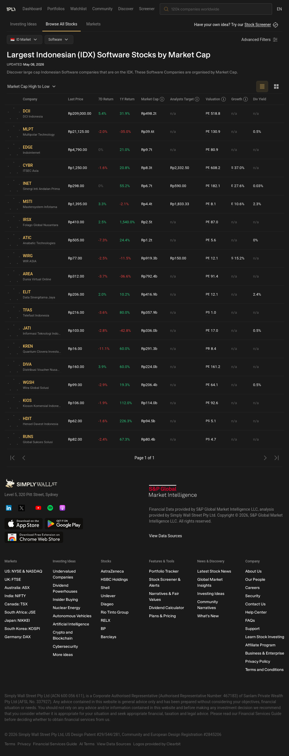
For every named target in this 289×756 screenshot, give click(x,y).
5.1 (211, 421)
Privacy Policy (257, 661)
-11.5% (126, 258)
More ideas (63, 654)
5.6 (211, 240)
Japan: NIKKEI (17, 620)
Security (252, 595)
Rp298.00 (76, 186)
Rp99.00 (75, 385)
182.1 (214, 186)
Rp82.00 (75, 439)
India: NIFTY (15, 595)
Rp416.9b (150, 294)
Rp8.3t (148, 168)
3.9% (103, 367)
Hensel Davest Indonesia (41, 424)
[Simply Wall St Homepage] (11, 9)
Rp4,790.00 (78, 150)
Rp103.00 (76, 330)
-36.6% (126, 276)
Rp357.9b (150, 312)
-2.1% (125, 204)
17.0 (212, 330)
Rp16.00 (75, 348)
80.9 (212, 150)
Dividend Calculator (166, 607)
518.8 (214, 113)
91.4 (212, 276)
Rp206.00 (76, 294)
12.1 (212, 258)
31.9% (125, 113)
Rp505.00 (76, 240)
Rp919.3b (150, 258)
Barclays (108, 636)
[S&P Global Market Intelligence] (173, 493)
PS (208, 313)
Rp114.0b (150, 403)
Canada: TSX (16, 604)
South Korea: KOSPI (22, 628)
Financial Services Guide (55, 744)
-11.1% (105, 348)
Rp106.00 (76, 403)
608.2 (214, 168)
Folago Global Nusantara (41, 225)
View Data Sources (165, 536)
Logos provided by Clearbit (157, 744)
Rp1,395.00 (78, 204)
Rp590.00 (179, 186)
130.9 (214, 132)
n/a (174, 113)
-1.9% (104, 403)
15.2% (239, 258)
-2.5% (104, 258)
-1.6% (104, 168)
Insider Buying (65, 599)
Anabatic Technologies (40, 243)
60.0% (125, 348)
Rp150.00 (179, 258)
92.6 (212, 403)
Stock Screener (257, 24)
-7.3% (104, 240)
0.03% (258, 186)
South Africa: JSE (20, 612)
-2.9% (104, 385)
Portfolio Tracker (164, 571)
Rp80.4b (149, 439)
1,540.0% (128, 222)
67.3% (125, 439)
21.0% (125, 150)
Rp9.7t (148, 150)
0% (101, 150)
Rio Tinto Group (114, 612)
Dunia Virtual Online (37, 279)
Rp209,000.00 (80, 113)
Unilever (108, 595)
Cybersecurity (65, 646)
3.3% (103, 204)
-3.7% (104, 276)
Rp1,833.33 (181, 204)
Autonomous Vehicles (72, 616)
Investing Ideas (23, 24)
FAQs (250, 620)
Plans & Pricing (162, 616)
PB (208, 349)
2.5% (103, 222)
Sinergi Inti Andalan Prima (42, 189)
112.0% (126, 403)
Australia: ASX (17, 587)
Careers (252, 587)
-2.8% (104, 330)
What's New (208, 616)
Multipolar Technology (39, 135)
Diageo (107, 604)
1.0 (211, 312)
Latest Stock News (214, 571)
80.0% (125, 312)
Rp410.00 (76, 222)
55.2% (125, 186)
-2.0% (104, 131)
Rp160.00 (76, 367)
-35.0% (126, 131)
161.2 (214, 367)
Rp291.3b (150, 348)
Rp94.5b (149, 421)
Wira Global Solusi (36, 388)
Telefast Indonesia (37, 316)
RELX (105, 620)
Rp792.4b (150, 276)
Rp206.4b (150, 385)
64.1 (212, 385)
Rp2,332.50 (181, 168)
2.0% (103, 294)
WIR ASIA (30, 261)
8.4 (211, 349)
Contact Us (255, 604)
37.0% (239, 168)
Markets (93, 24)
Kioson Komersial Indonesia (43, 406)
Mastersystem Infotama (41, 207)
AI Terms (87, 744)
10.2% (125, 294)
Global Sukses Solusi (38, 442)
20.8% (125, 168)
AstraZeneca (112, 571)
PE (208, 114)
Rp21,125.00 (79, 131)
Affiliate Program (260, 645)
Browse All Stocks (61, 24)
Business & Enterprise (264, 653)
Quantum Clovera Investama (43, 352)
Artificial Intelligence (71, 624)
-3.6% (104, 312)
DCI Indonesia (33, 117)
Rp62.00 (75, 421)
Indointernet (32, 153)
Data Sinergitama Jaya (40, 298)
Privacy (24, 744)
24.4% (125, 240)
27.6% (238, 186)
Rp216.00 (76, 312)
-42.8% (126, 330)
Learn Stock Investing (264, 636)
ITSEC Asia (31, 171)
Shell (105, 587)
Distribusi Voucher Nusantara (43, 370)
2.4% (257, 294)
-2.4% (104, 439)
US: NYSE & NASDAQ (23, 571)
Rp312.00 (76, 276)
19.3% (125, 385)
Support (252, 628)
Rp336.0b (150, 330)
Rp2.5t (148, 222)
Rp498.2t (150, 113)
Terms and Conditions (264, 669)
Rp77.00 (75, 258)
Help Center (256, 612)
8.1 (211, 204)
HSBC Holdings (114, 579)
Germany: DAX (18, 636)
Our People (255, 579)
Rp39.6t (149, 131)
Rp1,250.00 (78, 168)
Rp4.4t (148, 204)
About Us (253, 571)
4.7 (211, 439)
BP (103, 628)
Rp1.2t (148, 240)
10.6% (238, 204)
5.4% (103, 113)
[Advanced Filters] (260, 39)
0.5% (257, 131)
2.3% (257, 204)
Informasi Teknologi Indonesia (43, 334)
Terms (10, 744)
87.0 (212, 222)
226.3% (126, 421)
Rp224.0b (150, 367)
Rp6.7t (148, 186)
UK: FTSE (13, 579)
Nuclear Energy (66, 607)
